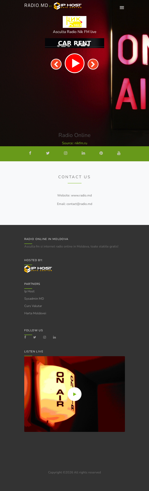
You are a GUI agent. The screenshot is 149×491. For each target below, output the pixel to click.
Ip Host (29, 291)
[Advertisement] (74, 102)
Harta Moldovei (35, 313)
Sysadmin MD (34, 298)
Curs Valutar (33, 306)
